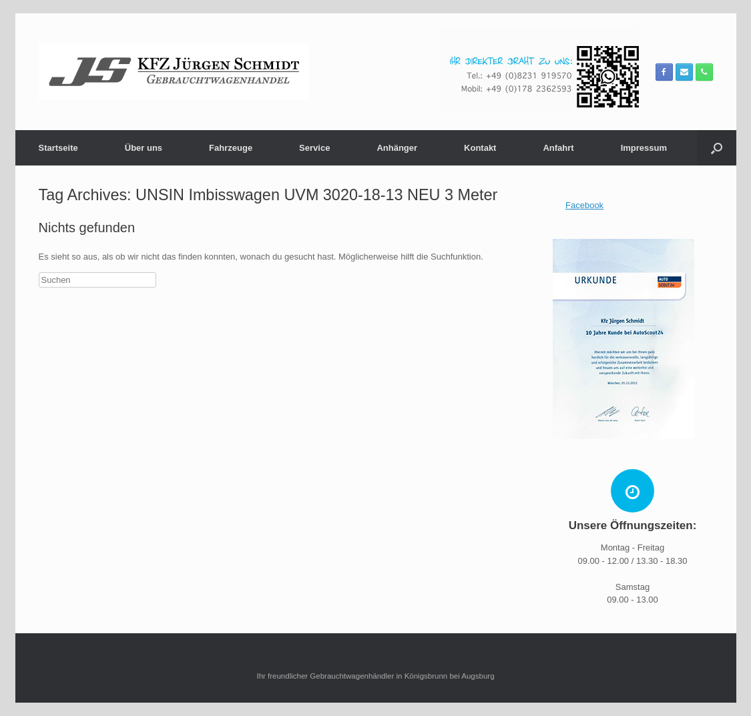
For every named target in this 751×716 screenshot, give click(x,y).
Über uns (143, 148)
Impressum (644, 148)
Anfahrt (558, 148)
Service (314, 148)
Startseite (58, 148)
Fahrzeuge (230, 148)
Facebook (584, 205)
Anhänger (397, 148)
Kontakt (480, 148)
